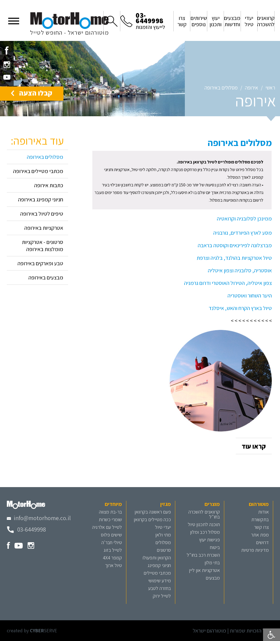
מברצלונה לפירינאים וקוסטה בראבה (235, 245)
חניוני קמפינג (159, 565)
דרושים (262, 542)
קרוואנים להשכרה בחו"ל (204, 514)
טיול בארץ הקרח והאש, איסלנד (240, 308)
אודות (263, 512)
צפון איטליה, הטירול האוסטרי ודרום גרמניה (228, 283)
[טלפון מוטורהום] (26, 529)
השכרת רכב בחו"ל (203, 555)
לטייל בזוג (113, 550)
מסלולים (163, 542)
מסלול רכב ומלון (205, 532)
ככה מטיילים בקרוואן (152, 519)
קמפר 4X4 (112, 557)
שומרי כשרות (110, 519)
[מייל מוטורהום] (39, 517)
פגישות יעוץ (209, 539)
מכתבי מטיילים (157, 573)
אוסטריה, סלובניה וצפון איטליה (240, 270)
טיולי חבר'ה (111, 542)
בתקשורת (260, 519)
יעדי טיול (163, 527)
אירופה (251, 87)
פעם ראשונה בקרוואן (153, 512)
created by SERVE (32, 630)
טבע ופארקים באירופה (40, 263)
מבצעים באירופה (45, 277)
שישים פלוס (111, 535)
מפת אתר (260, 535)
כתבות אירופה (48, 185)
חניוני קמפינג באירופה (40, 199)
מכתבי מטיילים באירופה (38, 171)
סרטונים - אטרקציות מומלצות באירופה (42, 245)
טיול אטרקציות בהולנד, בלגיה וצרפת (234, 257)
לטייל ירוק (162, 596)
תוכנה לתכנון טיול (204, 524)
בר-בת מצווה (110, 512)
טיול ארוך (113, 565)
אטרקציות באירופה (43, 227)
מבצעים (213, 578)
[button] (13, 20)
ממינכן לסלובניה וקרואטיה (244, 218)
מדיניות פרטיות (255, 550)
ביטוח (215, 547)
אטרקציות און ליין (204, 570)
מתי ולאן (163, 535)
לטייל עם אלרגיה (107, 527)
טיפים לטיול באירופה (41, 213)
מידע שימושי (159, 580)
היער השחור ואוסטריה (250, 295)
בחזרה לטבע (159, 588)
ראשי (270, 87)
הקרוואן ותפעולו (156, 557)
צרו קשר (261, 527)
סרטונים (164, 550)
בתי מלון (212, 562)
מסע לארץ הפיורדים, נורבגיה (242, 232)
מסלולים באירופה (221, 87)
